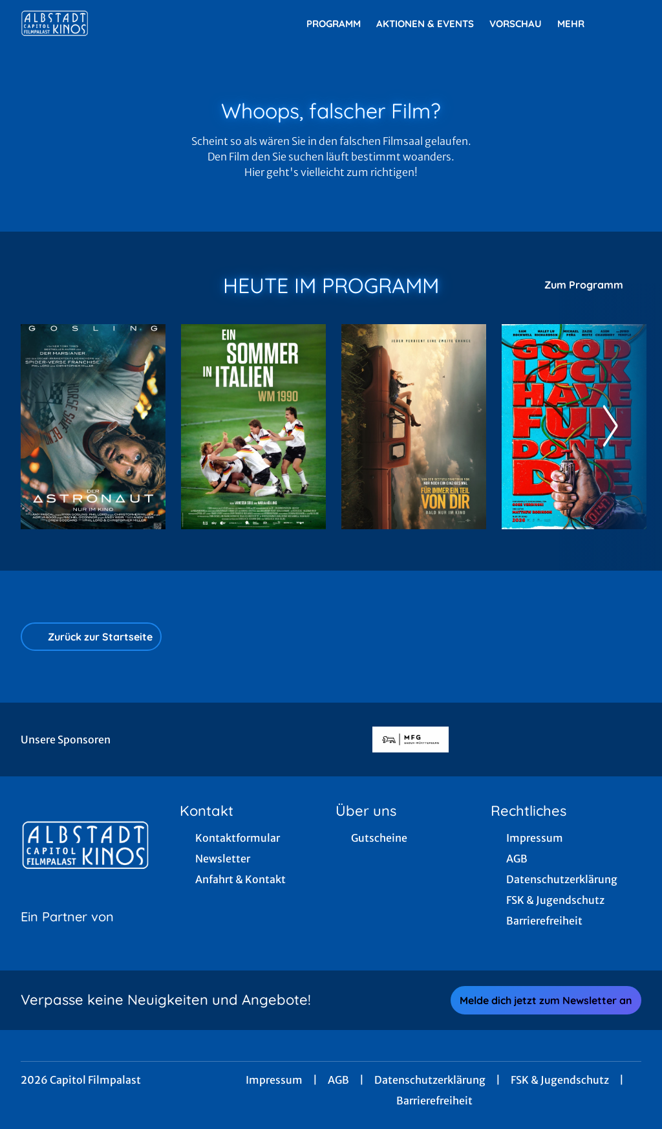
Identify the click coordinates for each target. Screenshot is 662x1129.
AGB (338, 1079)
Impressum (274, 1079)
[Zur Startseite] (111, 23)
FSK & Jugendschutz (560, 1079)
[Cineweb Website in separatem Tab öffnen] (67, 933)
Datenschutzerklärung (430, 1079)
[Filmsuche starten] (628, 23)
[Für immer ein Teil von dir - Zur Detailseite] (413, 426)
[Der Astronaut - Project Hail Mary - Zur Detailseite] (93, 426)
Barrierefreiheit (434, 1100)
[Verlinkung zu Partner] (410, 739)
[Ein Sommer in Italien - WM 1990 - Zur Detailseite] (253, 426)
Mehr (578, 23)
